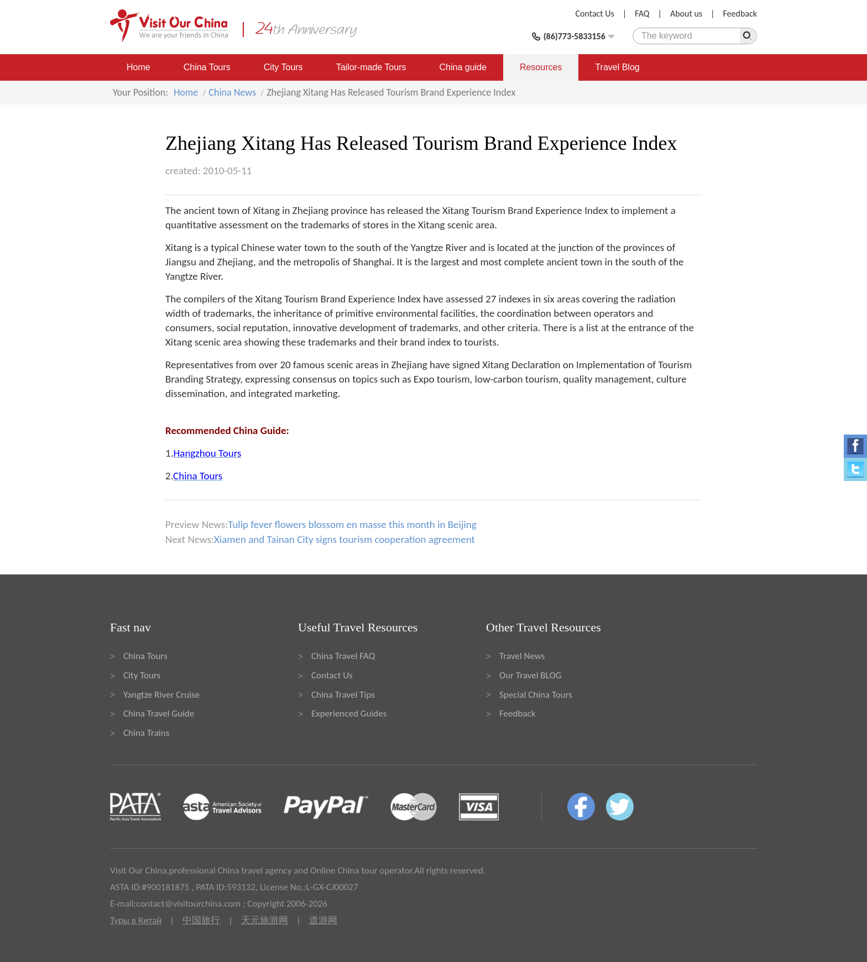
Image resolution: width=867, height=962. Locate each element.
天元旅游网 (264, 920)
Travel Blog (617, 67)
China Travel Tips (343, 694)
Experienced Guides (349, 713)
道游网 (323, 920)
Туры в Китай (135, 920)
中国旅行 (201, 920)
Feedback (740, 13)
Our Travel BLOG (530, 675)
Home (138, 67)
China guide (463, 67)
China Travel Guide (158, 713)
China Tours (207, 67)
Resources (541, 67)
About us (686, 13)
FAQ (642, 13)
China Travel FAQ (343, 656)
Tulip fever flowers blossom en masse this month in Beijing (352, 524)
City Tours (283, 67)
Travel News (522, 656)
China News (232, 92)
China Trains (146, 733)
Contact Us (595, 13)
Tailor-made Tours (371, 67)
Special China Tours (535, 694)
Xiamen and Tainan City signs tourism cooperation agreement (344, 539)
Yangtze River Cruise (161, 694)
